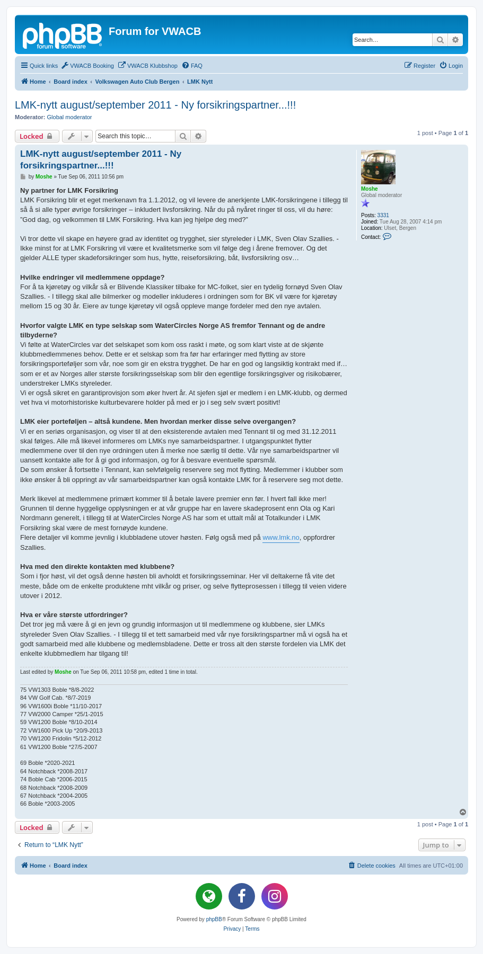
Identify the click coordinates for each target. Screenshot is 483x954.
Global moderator (69, 117)
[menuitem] (87, 65)
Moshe (369, 189)
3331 (383, 215)
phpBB (214, 919)
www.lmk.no (280, 537)
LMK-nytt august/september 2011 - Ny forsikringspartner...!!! (155, 105)
